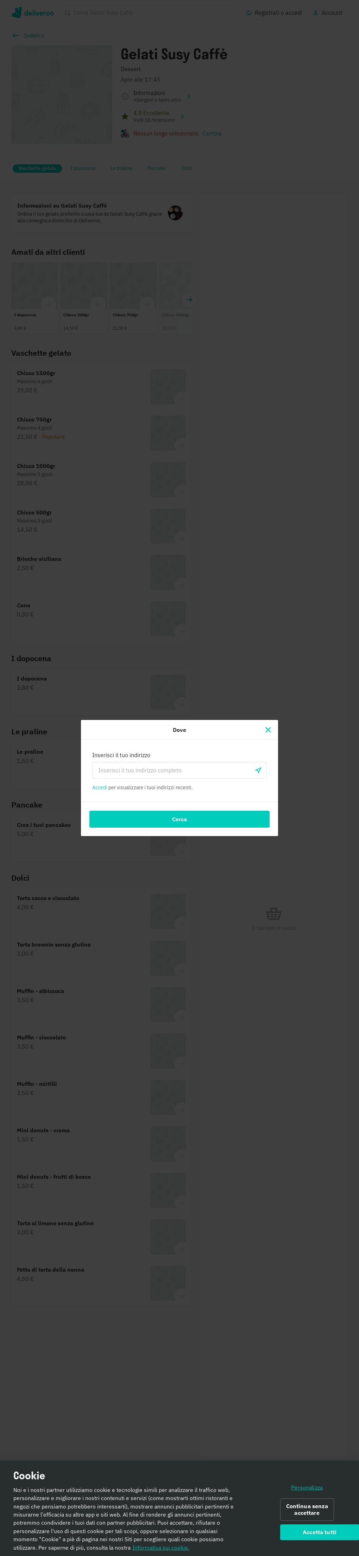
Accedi (99, 787)
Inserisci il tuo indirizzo (121, 755)
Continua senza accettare (307, 1512)
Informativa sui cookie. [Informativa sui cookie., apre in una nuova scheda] (160, 1550)
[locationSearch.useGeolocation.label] (258, 770)
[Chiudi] (268, 730)
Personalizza (307, 1489)
